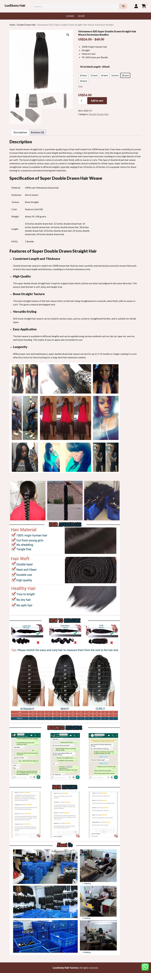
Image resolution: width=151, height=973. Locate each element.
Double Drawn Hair (26, 24)
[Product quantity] (82, 100)
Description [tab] (20, 132)
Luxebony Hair (61, 967)
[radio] (83, 75)
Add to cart (97, 100)
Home (70, 16)
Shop (81, 16)
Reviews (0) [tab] (37, 132)
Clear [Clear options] (80, 86)
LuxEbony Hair (15, 5)
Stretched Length (90, 66)
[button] (67, 34)
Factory (74, 967)
